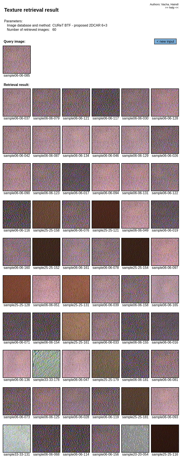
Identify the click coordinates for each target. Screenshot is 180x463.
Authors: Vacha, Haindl (164, 4)
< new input (165, 41)
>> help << (172, 7)
